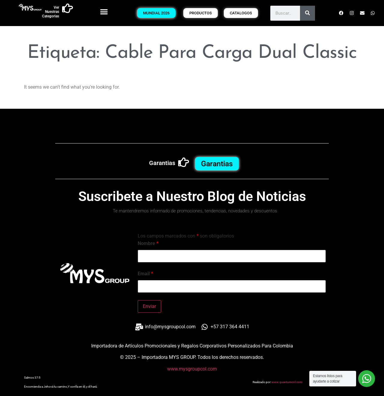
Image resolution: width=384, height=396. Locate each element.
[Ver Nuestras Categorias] (67, 8)
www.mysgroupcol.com (192, 369)
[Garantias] (183, 162)
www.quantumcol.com (287, 382)
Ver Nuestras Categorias (50, 11)
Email (145, 273)
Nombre (148, 243)
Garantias (162, 163)
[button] (104, 11)
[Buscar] (307, 13)
